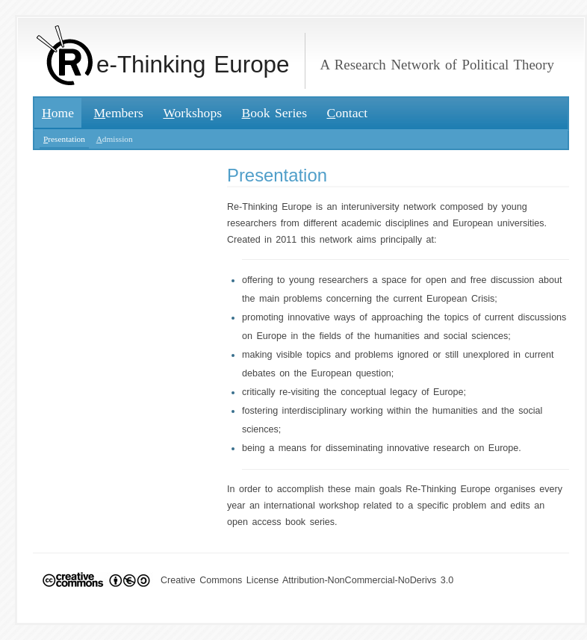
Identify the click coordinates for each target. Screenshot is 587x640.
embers (118, 112)
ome (58, 112)
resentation (64, 138)
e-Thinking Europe (163, 65)
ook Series (274, 112)
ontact (347, 112)
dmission (114, 138)
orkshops (192, 112)
